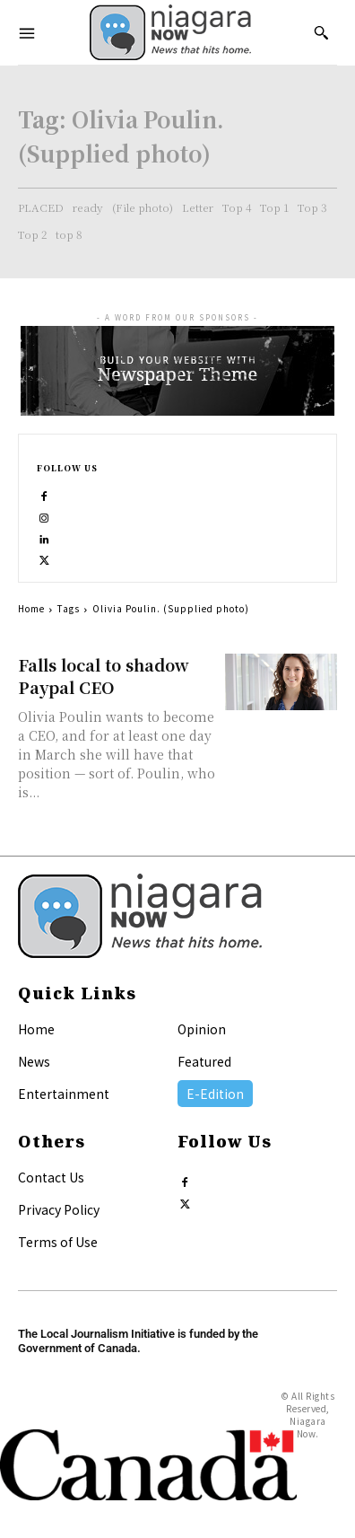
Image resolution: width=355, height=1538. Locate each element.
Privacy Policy (59, 1209)
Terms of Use (58, 1242)
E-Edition (215, 1094)
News (34, 1061)
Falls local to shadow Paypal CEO (103, 676)
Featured (204, 1061)
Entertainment (63, 1094)
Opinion (202, 1029)
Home (31, 608)
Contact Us (51, 1177)
